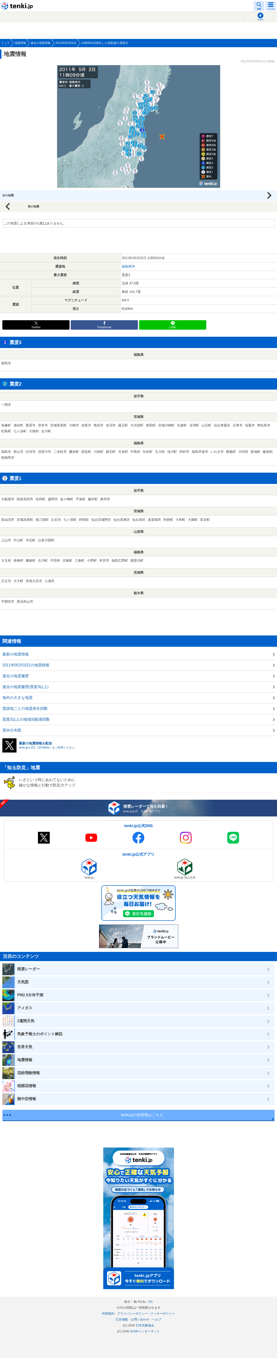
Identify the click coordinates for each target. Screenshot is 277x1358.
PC (151, 1301)
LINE (172, 327)
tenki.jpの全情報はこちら (142, 1115)
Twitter (36, 327)
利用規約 (108, 1313)
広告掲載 (122, 1319)
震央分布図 (11, 730)
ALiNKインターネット (145, 1331)
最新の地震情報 (15, 654)
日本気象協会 (145, 1325)
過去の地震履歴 (15, 676)
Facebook (104, 327)
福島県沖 (128, 266)
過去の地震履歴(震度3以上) (25, 687)
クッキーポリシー (162, 1313)
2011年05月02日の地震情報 (25, 665)
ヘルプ (156, 1319)
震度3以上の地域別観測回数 (26, 719)
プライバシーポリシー (132, 1313)
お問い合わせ (140, 1319)
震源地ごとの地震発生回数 (25, 708)
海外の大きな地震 (17, 698)
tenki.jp (17, 6)
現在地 (260, 20)
